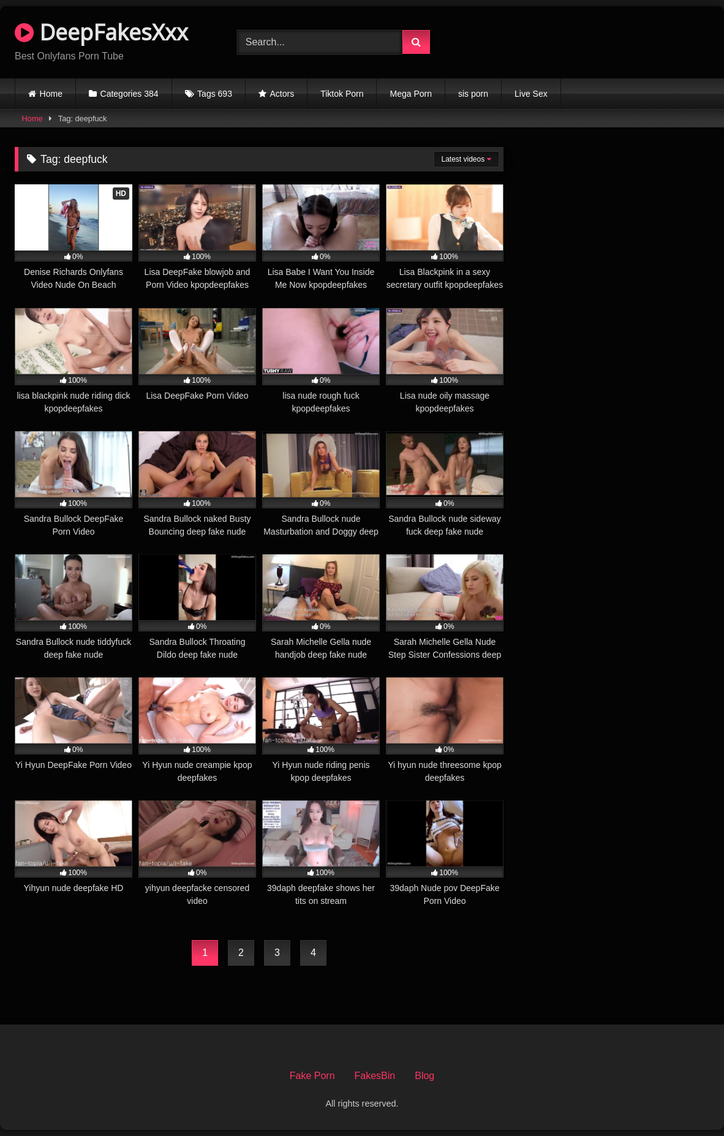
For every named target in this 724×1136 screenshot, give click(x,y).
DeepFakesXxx (101, 32)
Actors (282, 94)
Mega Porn (410, 94)
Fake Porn (312, 1075)
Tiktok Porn (341, 94)
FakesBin (375, 1075)
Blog (424, 1075)
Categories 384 (129, 94)
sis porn (473, 94)
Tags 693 (214, 94)
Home (51, 94)
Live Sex (531, 94)
